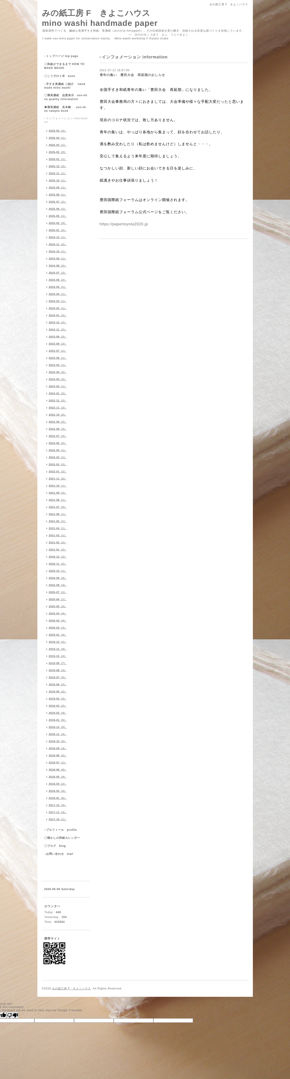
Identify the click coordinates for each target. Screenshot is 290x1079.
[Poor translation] (13, 1015)
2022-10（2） (58, 414)
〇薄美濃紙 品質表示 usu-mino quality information (65, 97)
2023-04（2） (58, 372)
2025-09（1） (58, 187)
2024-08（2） (58, 265)
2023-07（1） (58, 350)
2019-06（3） (58, 684)
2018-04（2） (58, 783)
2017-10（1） (58, 819)
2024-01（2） (58, 315)
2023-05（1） (58, 365)
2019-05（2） (58, 691)
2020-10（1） (58, 570)
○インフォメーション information (66, 120)
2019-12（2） (58, 641)
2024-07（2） (58, 272)
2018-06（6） (58, 769)
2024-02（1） (58, 308)
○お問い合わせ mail (58, 854)
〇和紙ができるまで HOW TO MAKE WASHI (64, 66)
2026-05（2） (58, 130)
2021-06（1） (58, 514)
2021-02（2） (58, 542)
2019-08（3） (58, 670)
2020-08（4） (58, 585)
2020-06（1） (58, 599)
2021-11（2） (58, 478)
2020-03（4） (58, 620)
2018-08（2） (58, 755)
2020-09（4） (58, 578)
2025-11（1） (58, 173)
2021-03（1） (58, 535)
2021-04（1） (58, 528)
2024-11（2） (58, 244)
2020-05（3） (58, 606)
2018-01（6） (58, 798)
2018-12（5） (58, 727)
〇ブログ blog (55, 845)
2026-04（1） (58, 137)
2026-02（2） (58, 152)
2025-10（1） (58, 180)
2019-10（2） (58, 656)
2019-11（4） (58, 649)
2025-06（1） (58, 208)
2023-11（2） (58, 329)
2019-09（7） (58, 663)
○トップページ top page (61, 56)
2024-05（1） (58, 287)
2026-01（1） (58, 159)
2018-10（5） (58, 741)
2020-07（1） (58, 592)
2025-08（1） (58, 194)
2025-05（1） (58, 216)
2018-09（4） (58, 748)
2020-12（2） (58, 556)
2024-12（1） (58, 237)
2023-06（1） (58, 358)
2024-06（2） (58, 279)
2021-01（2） (58, 549)
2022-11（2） (58, 407)
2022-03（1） (58, 457)
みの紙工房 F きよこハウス (71, 988)
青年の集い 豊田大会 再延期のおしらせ (132, 75)
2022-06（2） (58, 443)
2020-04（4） (58, 613)
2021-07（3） (58, 507)
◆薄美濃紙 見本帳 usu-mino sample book (65, 109)
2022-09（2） (58, 421)
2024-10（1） (58, 251)
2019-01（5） (58, 720)
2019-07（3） (58, 677)
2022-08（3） (58, 429)
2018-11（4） (58, 734)
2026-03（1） (58, 145)
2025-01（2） (58, 230)
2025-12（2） (58, 166)
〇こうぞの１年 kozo (59, 76)
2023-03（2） (58, 379)
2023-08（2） (58, 343)
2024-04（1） (58, 294)
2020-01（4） (58, 634)
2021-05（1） (58, 521)
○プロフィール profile (60, 829)
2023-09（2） (58, 336)
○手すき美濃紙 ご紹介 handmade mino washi (65, 85)
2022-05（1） (58, 450)
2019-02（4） (58, 712)
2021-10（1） (58, 485)
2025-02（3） (58, 223)
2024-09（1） (58, 258)
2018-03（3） (58, 791)
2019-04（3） (58, 698)
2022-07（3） (58, 436)
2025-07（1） (58, 201)
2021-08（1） (58, 500)
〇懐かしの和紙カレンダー (65, 837)
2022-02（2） (58, 464)
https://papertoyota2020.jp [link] (124, 224)
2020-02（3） (58, 627)
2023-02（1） (58, 386)
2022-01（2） (58, 471)
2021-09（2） (58, 492)
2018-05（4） (58, 776)
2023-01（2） (58, 393)
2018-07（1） (58, 762)
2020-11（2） (58, 563)
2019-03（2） (58, 705)
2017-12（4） (58, 805)
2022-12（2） (58, 400)
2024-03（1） (58, 301)
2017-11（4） (58, 812)
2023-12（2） (58, 322)
